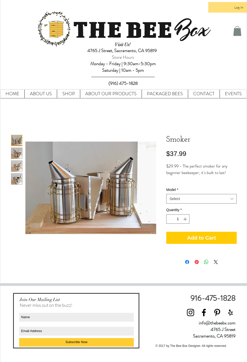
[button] (237, 31)
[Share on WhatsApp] (206, 262)
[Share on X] (216, 262)
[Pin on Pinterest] (197, 262)
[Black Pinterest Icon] (217, 312)
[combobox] (201, 199)
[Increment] (185, 219)
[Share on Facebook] (187, 262)
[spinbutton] (177, 219)
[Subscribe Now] (76, 342)
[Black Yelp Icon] (230, 312)
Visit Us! (123, 44)
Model (172, 190)
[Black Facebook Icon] (204, 312)
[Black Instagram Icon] (190, 312)
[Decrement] (170, 219)
